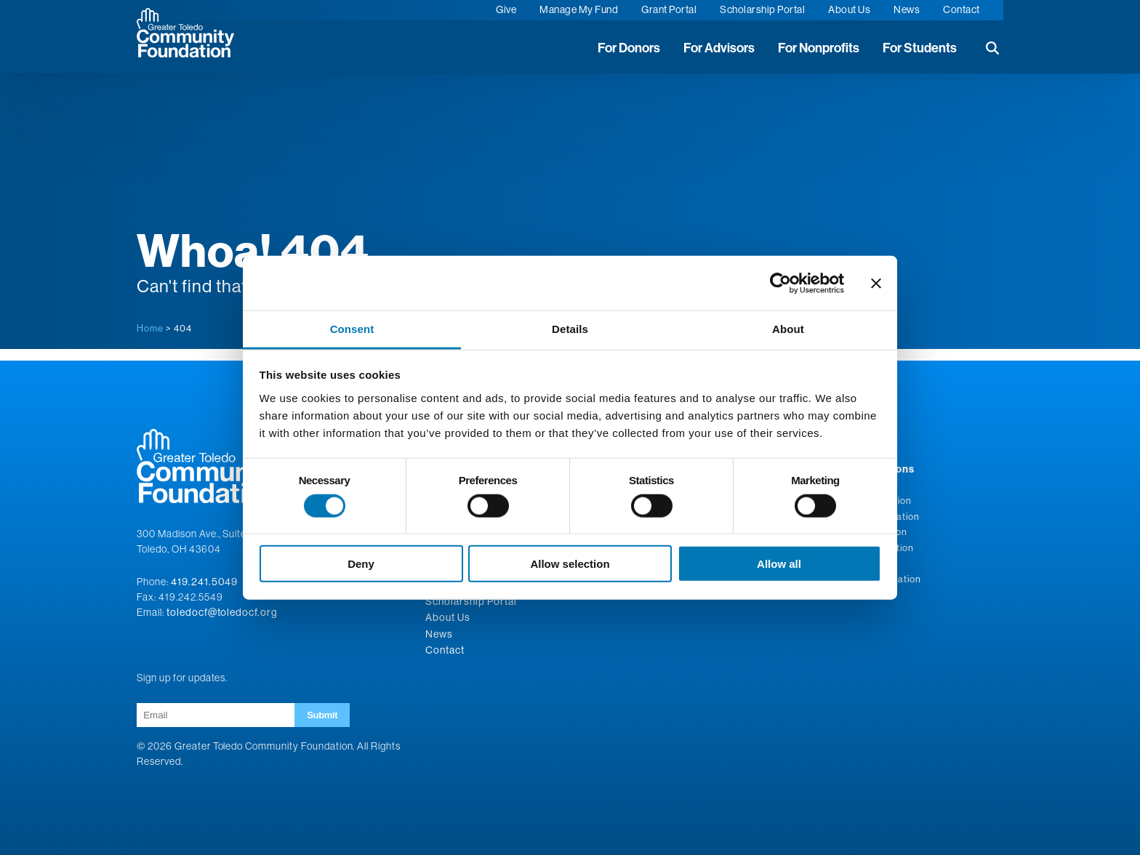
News (907, 9)
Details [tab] (570, 329)
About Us (849, 9)
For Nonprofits (818, 48)
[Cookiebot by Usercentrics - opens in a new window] (780, 283)
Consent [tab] (352, 329)
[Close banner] (876, 283)
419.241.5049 (204, 581)
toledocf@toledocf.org (222, 612)
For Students (920, 48)
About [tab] (788, 329)
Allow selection (569, 564)
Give (506, 9)
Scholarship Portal (762, 9)
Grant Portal (669, 9)
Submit (322, 715)
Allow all (779, 564)
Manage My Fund (578, 9)
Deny (361, 564)
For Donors (629, 48)
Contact (961, 9)
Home (150, 328)
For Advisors (719, 48)
